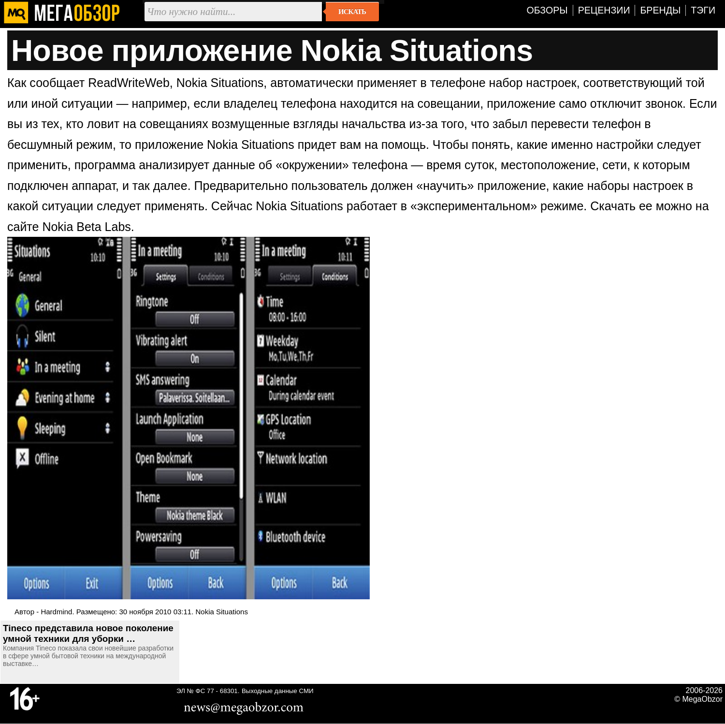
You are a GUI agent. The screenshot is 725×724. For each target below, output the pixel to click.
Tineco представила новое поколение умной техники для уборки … (88, 633)
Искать (352, 11)
